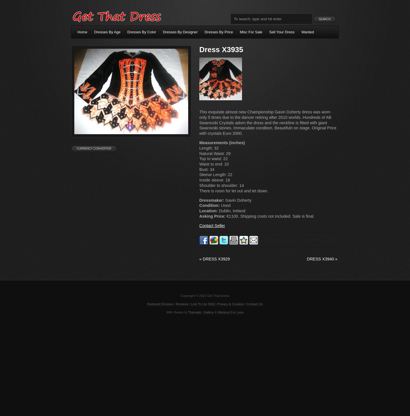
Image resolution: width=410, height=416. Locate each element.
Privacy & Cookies (230, 304)
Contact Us (255, 304)
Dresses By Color (141, 32)
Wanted (308, 32)
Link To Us (198, 304)
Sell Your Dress (282, 32)
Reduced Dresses (160, 304)
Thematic (195, 312)
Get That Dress (116, 16)
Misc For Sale (251, 32)
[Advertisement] (205, 365)
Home (82, 32)
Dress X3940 (322, 259)
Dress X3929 (214, 259)
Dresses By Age (107, 32)
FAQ (211, 304)
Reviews (182, 304)
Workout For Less (231, 312)
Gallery (208, 312)
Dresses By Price (218, 32)
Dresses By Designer (180, 32)
